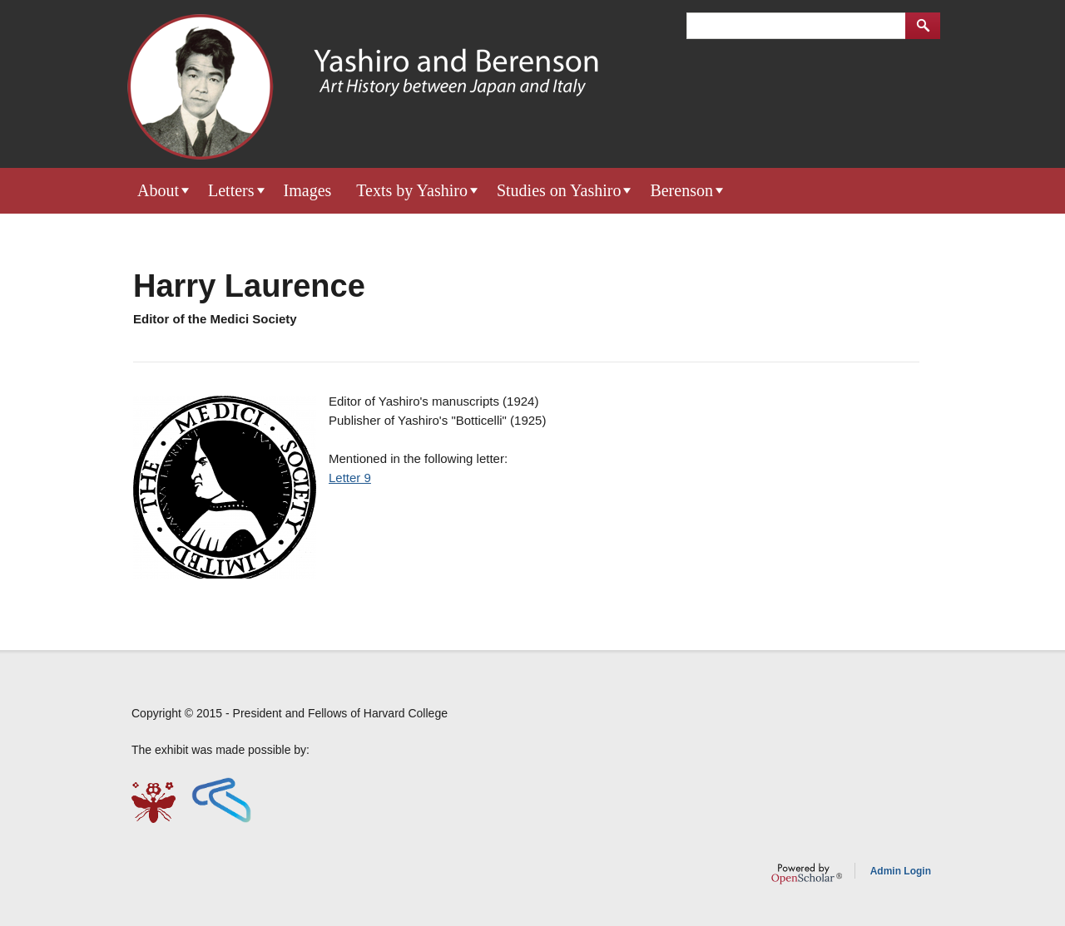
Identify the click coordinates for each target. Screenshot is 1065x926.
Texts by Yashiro (412, 190)
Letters (231, 190)
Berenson (681, 190)
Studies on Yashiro (559, 190)
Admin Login (900, 871)
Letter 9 (350, 477)
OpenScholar (806, 873)
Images (308, 190)
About (158, 190)
